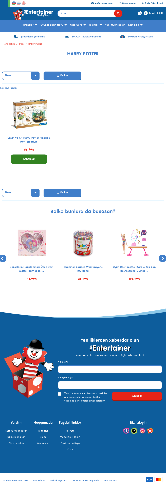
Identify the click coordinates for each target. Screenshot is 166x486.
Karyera (70, 431)
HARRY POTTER (35, 44)
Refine (62, 75)
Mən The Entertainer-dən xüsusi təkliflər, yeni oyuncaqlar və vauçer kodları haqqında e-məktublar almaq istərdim (86, 397)
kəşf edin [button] (133, 25)
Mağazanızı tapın (70, 437)
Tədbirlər (43, 431)
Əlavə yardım (16, 443)
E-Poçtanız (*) (65, 378)
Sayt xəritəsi (110, 481)
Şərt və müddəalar (16, 431)
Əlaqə (43, 437)
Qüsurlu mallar (16, 437)
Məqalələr (43, 443)
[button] (80, 297)
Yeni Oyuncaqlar (115, 25)
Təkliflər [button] (94, 25)
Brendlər (28, 25)
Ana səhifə (10, 44)
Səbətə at (29, 159)
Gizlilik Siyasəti (58, 481)
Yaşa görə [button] (76, 25)
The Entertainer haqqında (85, 481)
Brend (22, 44)
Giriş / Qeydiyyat (152, 3)
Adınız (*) (63, 362)
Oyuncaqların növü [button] (52, 25)
